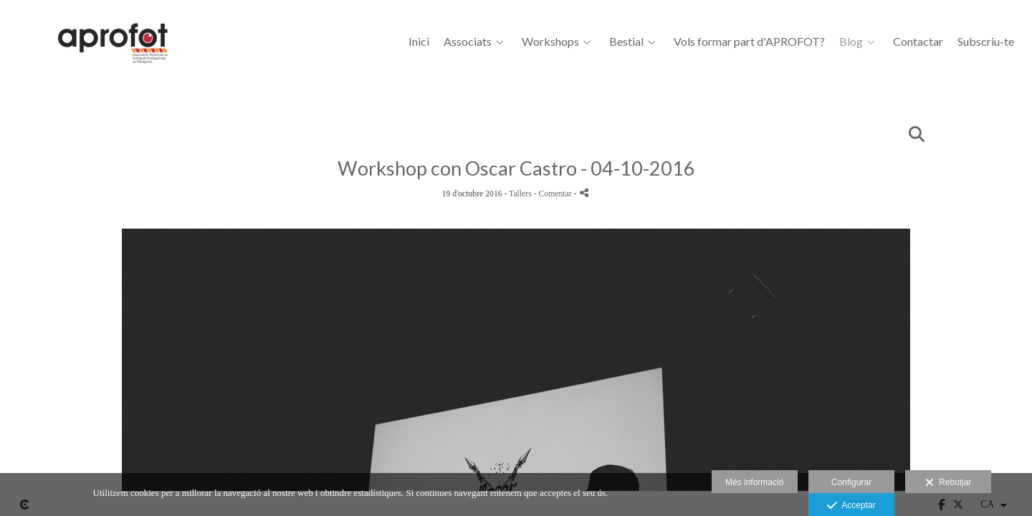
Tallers (520, 194)
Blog (851, 41)
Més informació (754, 482)
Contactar (918, 41)
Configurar (851, 482)
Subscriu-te (985, 41)
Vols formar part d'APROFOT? (749, 41)
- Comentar (554, 194)
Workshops (550, 41)
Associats (468, 41)
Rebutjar (948, 483)
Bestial (626, 41)
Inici (418, 41)
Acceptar (851, 506)
